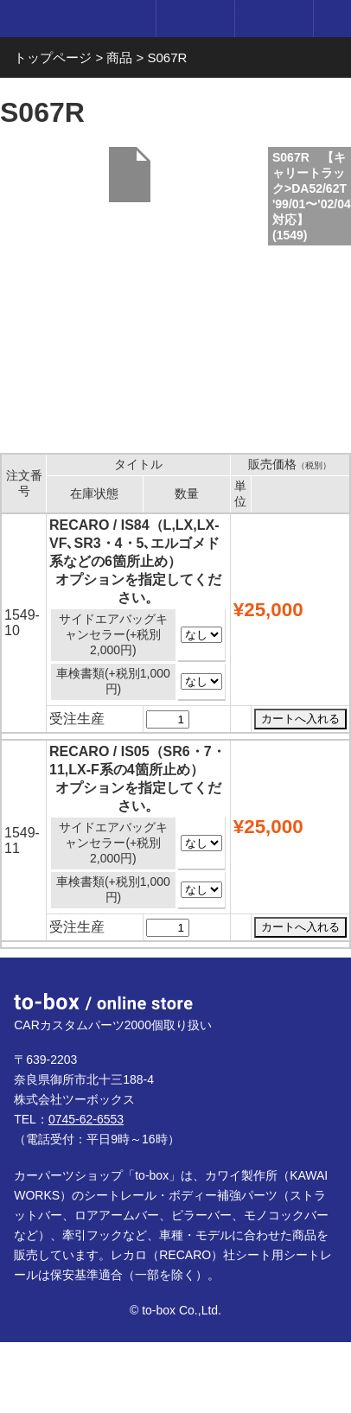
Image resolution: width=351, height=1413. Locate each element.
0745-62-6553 (86, 1119)
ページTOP (317, 990)
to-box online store (74, 20)
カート (273, 18)
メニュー (332, 18)
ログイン (195, 18)
